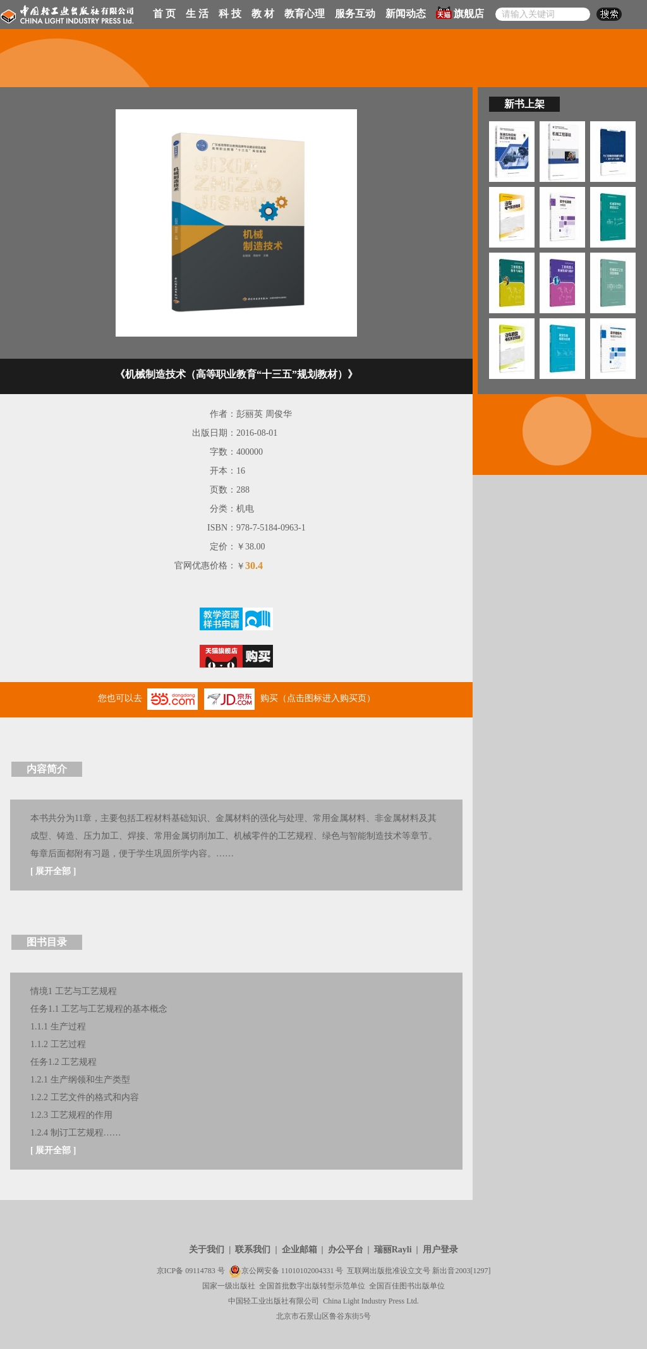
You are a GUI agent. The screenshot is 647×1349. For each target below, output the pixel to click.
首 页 (164, 13)
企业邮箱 (299, 1249)
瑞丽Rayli (393, 1249)
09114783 (200, 1270)
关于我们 (206, 1249)
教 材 (262, 13)
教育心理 (304, 13)
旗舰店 (460, 12)
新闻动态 (405, 13)
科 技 (230, 13)
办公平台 (345, 1249)
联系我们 (252, 1249)
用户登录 (440, 1249)
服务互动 (355, 13)
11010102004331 (307, 1270)
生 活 (197, 13)
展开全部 (53, 871)
